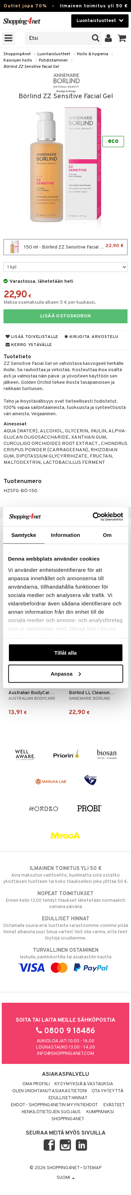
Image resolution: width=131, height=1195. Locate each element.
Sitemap (92, 1168)
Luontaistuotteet (53, 54)
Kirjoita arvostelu (91, 337)
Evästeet (114, 1105)
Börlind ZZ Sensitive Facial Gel (31, 67)
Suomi (66, 1178)
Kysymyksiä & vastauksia (83, 1084)
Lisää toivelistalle (32, 337)
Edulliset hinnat (68, 1098)
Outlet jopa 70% (25, 6)
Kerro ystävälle (29, 345)
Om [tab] (107, 535)
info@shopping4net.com (65, 1054)
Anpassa (66, 673)
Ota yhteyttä (107, 1091)
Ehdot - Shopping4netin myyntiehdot (54, 1105)
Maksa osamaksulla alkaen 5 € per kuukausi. (49, 302)
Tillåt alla (65, 653)
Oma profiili (36, 1084)
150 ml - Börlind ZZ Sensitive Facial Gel (65, 247)
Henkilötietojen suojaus (51, 1112)
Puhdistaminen (53, 60)
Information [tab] (65, 535)
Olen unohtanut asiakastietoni (49, 1091)
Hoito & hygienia (92, 54)
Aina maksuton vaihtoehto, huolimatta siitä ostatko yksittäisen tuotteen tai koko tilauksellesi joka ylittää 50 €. (65, 875)
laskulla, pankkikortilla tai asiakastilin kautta (65, 959)
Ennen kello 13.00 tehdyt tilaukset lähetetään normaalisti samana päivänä (65, 900)
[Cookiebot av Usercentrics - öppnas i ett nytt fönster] (93, 516)
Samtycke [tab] (23, 535)
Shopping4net (17, 54)
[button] (122, 38)
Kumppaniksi (100, 1112)
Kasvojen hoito (17, 60)
